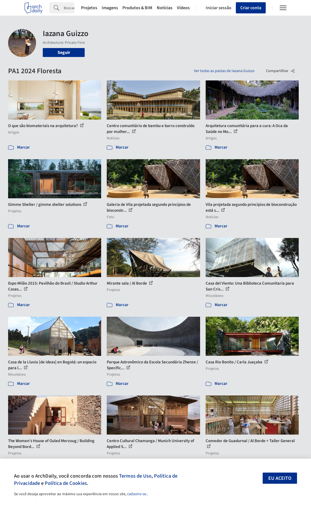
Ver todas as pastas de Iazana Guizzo (224, 71)
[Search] (69, 7)
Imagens (110, 8)
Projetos (89, 8)
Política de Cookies (66, 483)
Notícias (164, 8)
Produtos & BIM (137, 8)
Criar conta (250, 8)
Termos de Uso (135, 476)
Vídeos (183, 8)
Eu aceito (279, 478)
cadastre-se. (137, 494)
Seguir (64, 52)
